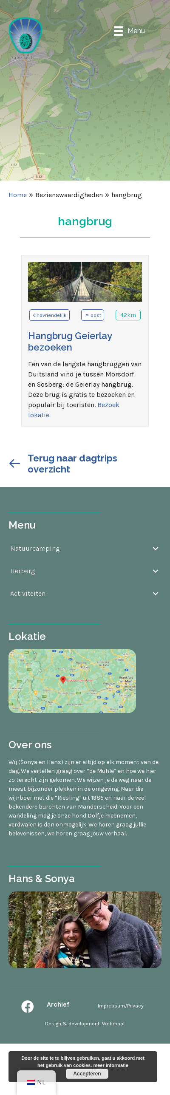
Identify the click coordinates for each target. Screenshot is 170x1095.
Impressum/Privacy (121, 1006)
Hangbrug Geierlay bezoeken (70, 341)
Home (17, 195)
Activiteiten (27, 593)
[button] (27, 1006)
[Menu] (129, 31)
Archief (58, 1004)
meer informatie (110, 1065)
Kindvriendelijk (49, 315)
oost (96, 315)
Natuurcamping (35, 548)
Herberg (22, 571)
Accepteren (87, 1074)
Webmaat (113, 1024)
